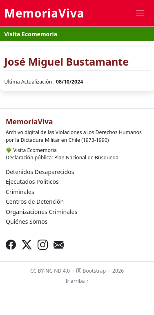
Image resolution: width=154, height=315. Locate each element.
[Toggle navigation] (140, 13)
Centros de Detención (35, 201)
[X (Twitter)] (27, 244)
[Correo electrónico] (59, 244)
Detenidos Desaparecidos (40, 172)
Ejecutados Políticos (32, 181)
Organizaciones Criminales (41, 212)
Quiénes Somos (26, 221)
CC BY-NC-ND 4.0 (50, 270)
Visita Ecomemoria (31, 34)
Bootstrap (91, 270)
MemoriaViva (44, 13)
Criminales (20, 192)
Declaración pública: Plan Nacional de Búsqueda (62, 157)
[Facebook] (11, 244)
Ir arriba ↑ (76, 281)
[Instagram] (43, 244)
